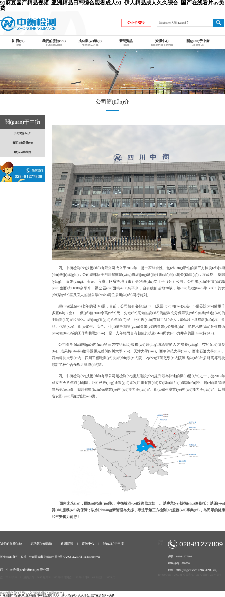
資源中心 (88, 543)
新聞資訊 (67, 543)
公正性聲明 (136, 23)
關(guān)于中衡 (113, 543)
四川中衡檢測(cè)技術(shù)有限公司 (28, 23)
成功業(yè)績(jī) (41, 543)
